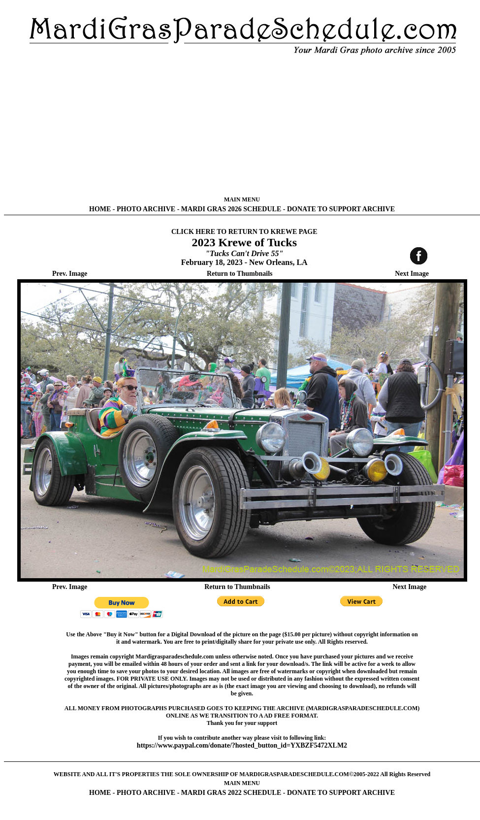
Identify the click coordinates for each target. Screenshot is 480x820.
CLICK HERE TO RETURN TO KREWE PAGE (244, 231)
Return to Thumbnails (240, 273)
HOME (100, 209)
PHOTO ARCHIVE (146, 209)
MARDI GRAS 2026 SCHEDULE (231, 209)
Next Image (412, 273)
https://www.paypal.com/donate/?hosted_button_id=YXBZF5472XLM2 (242, 745)
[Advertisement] (242, 126)
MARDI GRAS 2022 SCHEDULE (231, 792)
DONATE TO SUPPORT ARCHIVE (341, 209)
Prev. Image (69, 273)
